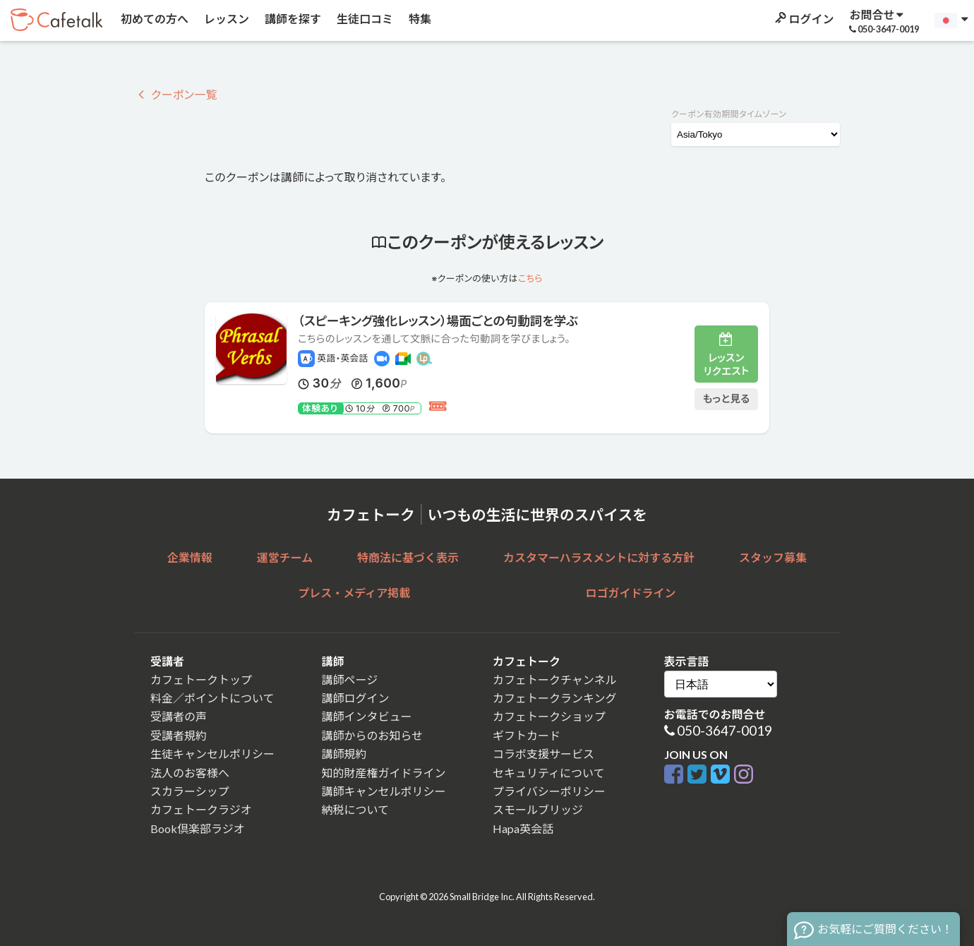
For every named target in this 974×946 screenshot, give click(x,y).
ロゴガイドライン (631, 592)
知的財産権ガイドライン (384, 772)
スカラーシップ (189, 791)
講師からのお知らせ (372, 735)
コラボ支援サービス (543, 753)
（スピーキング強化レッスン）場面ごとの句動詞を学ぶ (438, 320)
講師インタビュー (367, 716)
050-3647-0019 (724, 730)
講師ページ (350, 679)
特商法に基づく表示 (408, 557)
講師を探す (292, 18)
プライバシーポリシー (549, 791)
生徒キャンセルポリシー (212, 753)
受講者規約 (178, 735)
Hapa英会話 (523, 828)
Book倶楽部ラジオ (197, 828)
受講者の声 (178, 716)
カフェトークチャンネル (555, 679)
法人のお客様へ (189, 772)
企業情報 (189, 557)
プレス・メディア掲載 (354, 592)
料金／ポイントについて (212, 698)
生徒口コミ (364, 18)
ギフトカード (526, 735)
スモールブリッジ (538, 809)
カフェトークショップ (549, 716)
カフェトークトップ (201, 679)
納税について (356, 809)
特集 (419, 18)
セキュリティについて (549, 772)
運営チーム (285, 557)
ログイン (803, 18)
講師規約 (344, 753)
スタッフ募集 (773, 557)
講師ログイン (356, 698)
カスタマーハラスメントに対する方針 (599, 557)
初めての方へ (153, 18)
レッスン (225, 18)
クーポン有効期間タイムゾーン (728, 114)
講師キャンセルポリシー (384, 791)
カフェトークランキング (555, 698)
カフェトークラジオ (201, 809)
